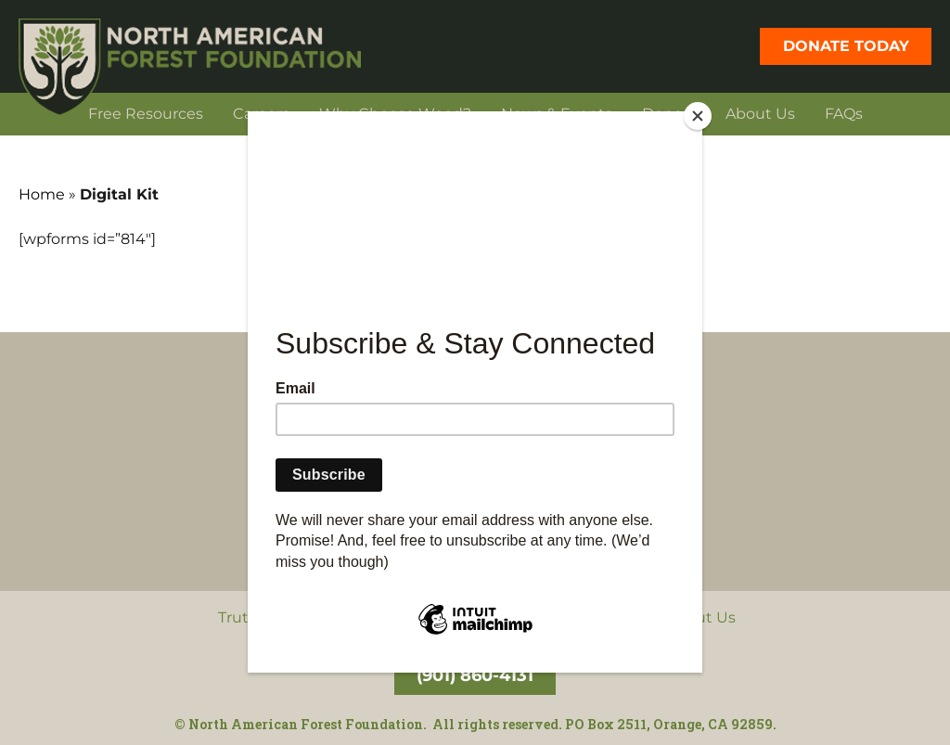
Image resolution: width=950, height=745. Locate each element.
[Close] (698, 116)
